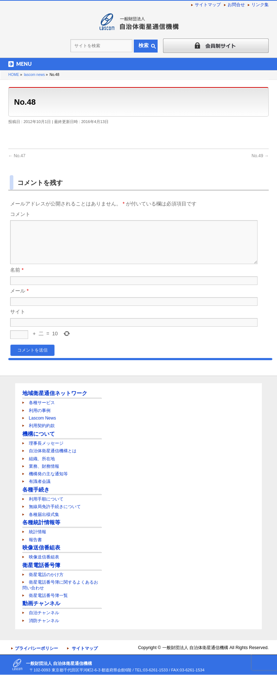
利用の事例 (39, 410)
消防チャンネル (44, 621)
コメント (20, 214)
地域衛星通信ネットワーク (54, 393)
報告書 (35, 540)
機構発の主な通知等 (48, 474)
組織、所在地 (42, 459)
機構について (38, 434)
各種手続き (35, 490)
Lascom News (42, 418)
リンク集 (260, 4)
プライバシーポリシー (36, 648)
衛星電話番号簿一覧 (48, 595)
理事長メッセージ (46, 443)
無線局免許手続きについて (55, 506)
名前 (16, 278)
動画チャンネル (41, 604)
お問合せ (236, 4)
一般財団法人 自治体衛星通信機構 (195, 648)
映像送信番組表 (41, 548)
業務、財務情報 (44, 466)
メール (19, 299)
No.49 (260, 155)
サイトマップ (208, 4)
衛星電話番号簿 (41, 565)
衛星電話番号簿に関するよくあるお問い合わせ (60, 585)
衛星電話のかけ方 (46, 574)
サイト (17, 320)
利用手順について (46, 499)
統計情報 (37, 532)
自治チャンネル (44, 613)
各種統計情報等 (41, 523)
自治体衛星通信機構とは (52, 451)
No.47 (16, 155)
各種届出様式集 (44, 514)
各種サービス (42, 403)
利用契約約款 (42, 426)
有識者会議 (39, 481)
